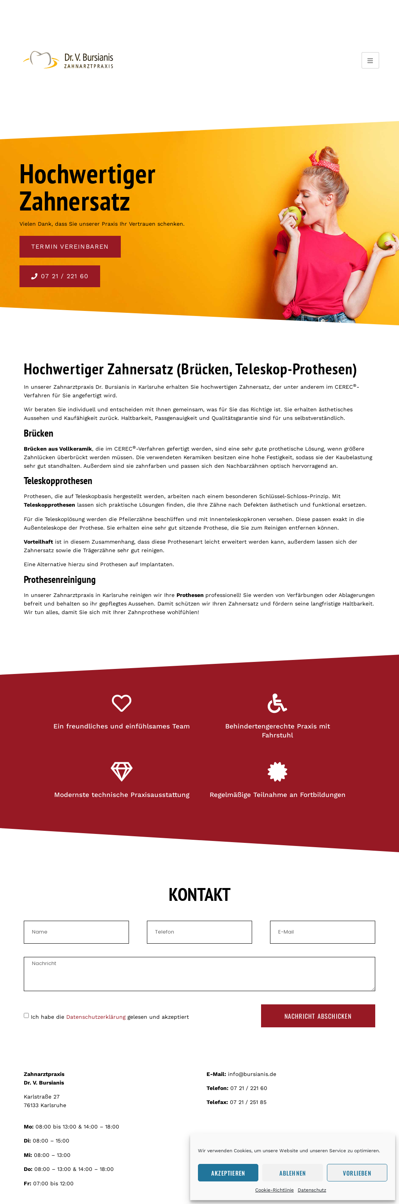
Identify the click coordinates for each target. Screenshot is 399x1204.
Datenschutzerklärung (95, 1016)
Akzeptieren (228, 1173)
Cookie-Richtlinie (274, 1190)
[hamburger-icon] (370, 60)
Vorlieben (357, 1173)
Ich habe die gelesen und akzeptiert (110, 1016)
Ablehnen (292, 1173)
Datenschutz (312, 1190)
